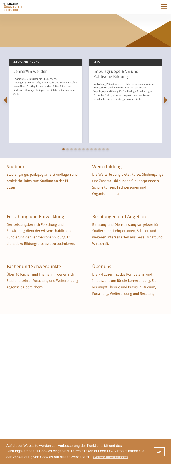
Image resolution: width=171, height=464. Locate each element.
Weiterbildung (107, 166)
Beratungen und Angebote (119, 216)
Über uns (101, 266)
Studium (15, 166)
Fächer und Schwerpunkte (34, 266)
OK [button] (159, 452)
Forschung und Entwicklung (35, 216)
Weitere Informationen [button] (110, 457)
